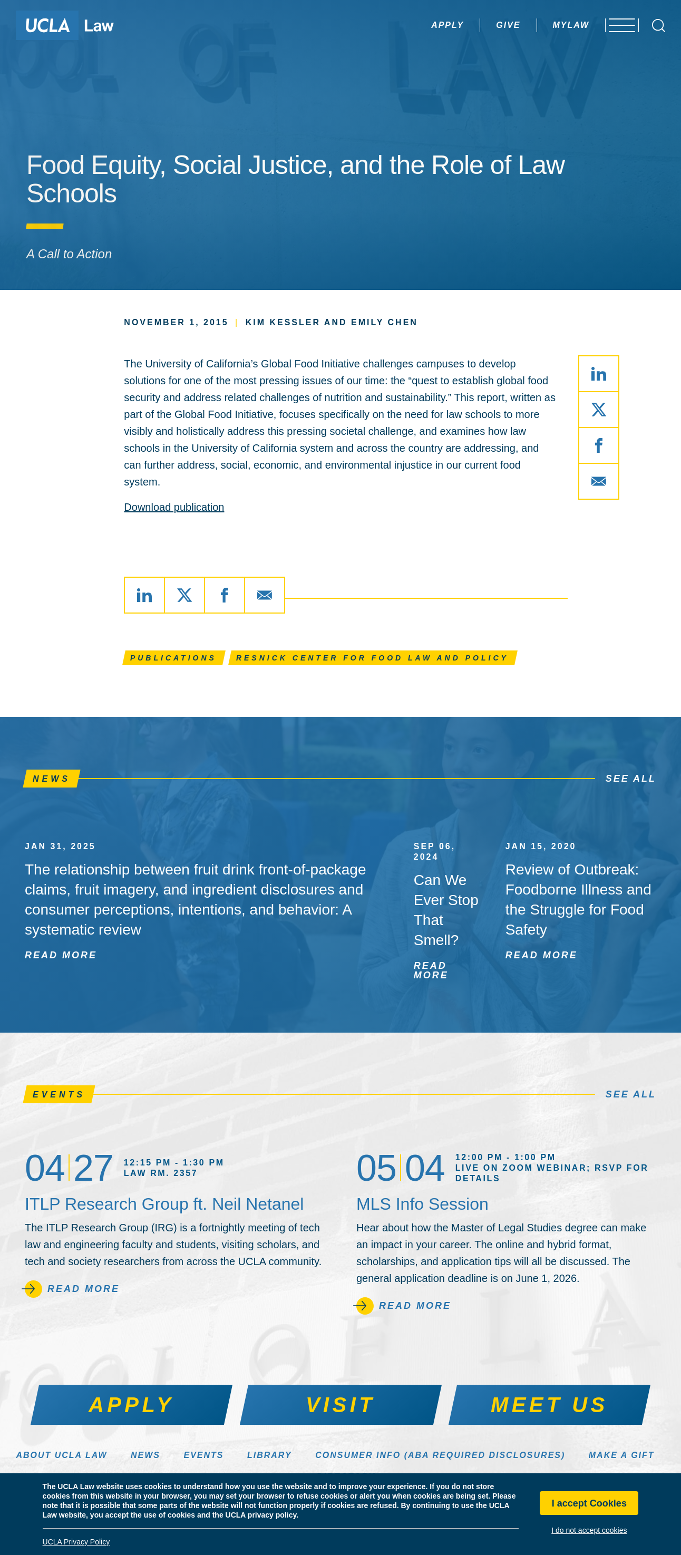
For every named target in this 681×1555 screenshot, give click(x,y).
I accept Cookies (589, 1503)
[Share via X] (598, 409)
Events (203, 1455)
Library (269, 1455)
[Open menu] (617, 25)
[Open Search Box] (658, 25)
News (145, 1455)
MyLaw (545, 25)
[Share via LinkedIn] (598, 373)
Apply (422, 25)
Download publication (174, 507)
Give (483, 25)
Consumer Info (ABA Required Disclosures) (440, 1455)
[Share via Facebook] (598, 445)
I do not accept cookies (589, 1530)
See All (631, 778)
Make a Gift (622, 1455)
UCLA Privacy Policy (76, 1542)
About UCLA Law (61, 1455)
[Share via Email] (598, 481)
